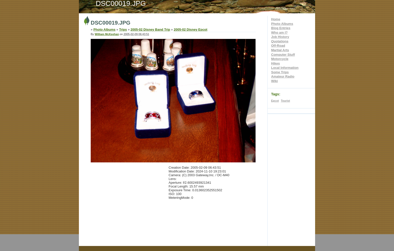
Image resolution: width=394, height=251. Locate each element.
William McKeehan (107, 34)
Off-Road (278, 45)
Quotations (279, 41)
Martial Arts (280, 50)
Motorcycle (279, 59)
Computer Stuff (283, 54)
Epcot (275, 100)
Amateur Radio (282, 76)
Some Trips (280, 72)
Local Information (285, 68)
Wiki (274, 81)
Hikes (275, 63)
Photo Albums (282, 24)
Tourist (285, 100)
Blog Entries (280, 28)
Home (275, 19)
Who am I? (279, 32)
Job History (280, 37)
